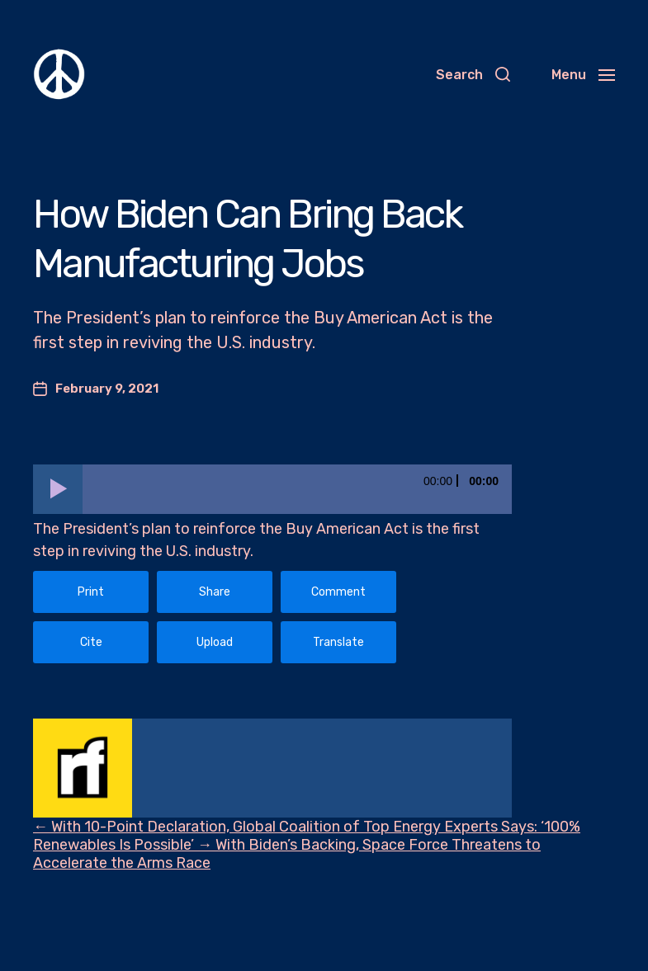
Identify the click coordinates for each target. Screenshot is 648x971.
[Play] (58, 489)
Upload (214, 642)
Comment (338, 592)
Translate (338, 642)
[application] (272, 489)
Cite (91, 642)
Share (214, 592)
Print (91, 592)
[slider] (297, 489)
